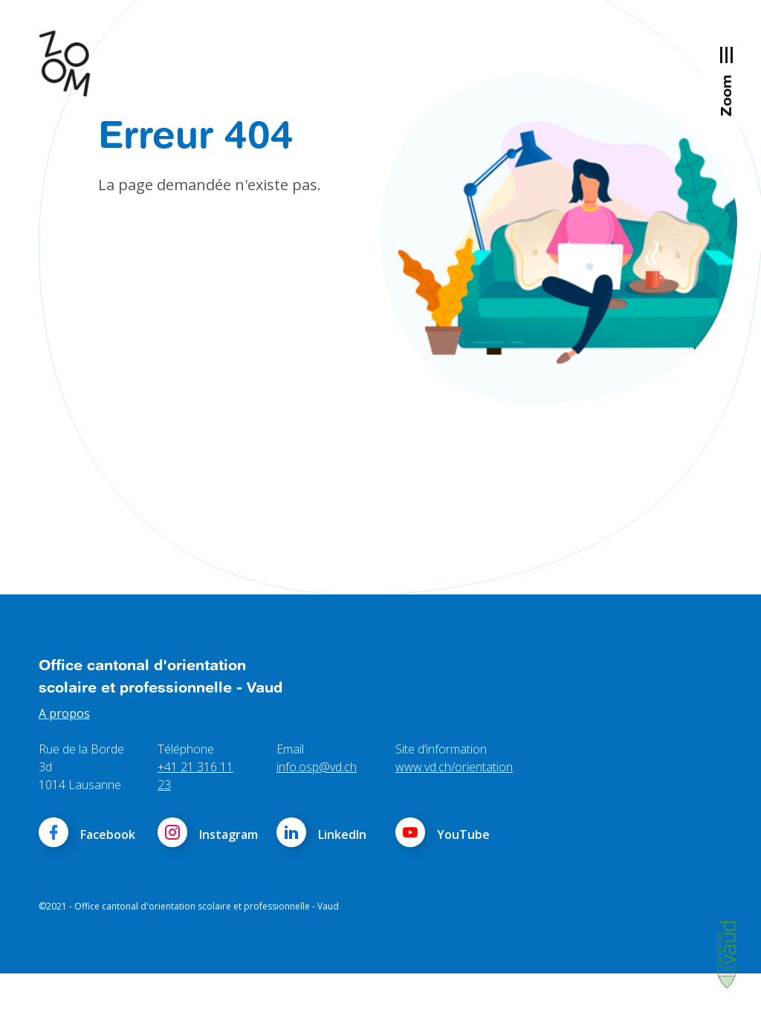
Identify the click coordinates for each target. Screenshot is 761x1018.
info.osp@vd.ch (316, 811)
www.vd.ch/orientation (454, 811)
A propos (64, 758)
